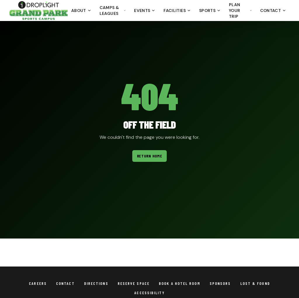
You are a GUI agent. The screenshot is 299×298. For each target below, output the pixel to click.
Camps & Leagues (113, 10)
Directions (96, 283)
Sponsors (220, 283)
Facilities (177, 10)
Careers (38, 283)
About (81, 10)
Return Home (149, 155)
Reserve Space (134, 283)
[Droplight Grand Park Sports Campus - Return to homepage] (38, 10)
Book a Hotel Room (179, 283)
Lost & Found (255, 283)
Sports (210, 10)
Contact (273, 10)
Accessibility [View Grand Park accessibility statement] (149, 292)
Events (144, 10)
